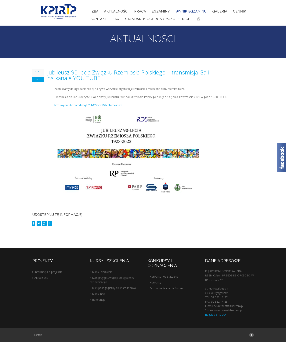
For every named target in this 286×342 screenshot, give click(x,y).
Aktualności (116, 11)
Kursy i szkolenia (102, 272)
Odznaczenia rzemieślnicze (166, 288)
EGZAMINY (161, 11)
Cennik (239, 11)
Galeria (219, 11)
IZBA (94, 11)
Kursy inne (98, 294)
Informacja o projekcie (48, 272)
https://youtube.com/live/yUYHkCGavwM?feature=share (88, 105)
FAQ (116, 19)
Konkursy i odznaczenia (164, 276)
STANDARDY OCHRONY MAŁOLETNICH (158, 19)
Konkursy (155, 282)
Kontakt (99, 19)
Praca (140, 11)
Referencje (98, 299)
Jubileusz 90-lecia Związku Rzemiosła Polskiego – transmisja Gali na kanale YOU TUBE (128, 75)
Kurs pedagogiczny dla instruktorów (114, 288)
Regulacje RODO (215, 314)
